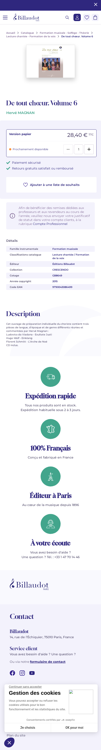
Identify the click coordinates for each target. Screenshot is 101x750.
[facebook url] (12, 673)
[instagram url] (22, 673)
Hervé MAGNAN (20, 113)
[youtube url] (32, 673)
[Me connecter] (77, 17)
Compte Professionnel (50, 224)
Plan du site (16, 735)
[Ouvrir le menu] (5, 17)
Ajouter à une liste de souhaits (51, 185)
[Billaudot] (26, 17)
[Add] (89, 149)
